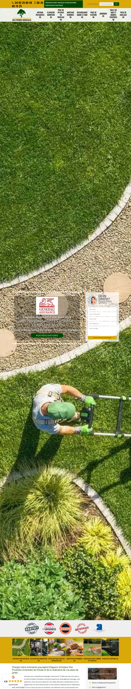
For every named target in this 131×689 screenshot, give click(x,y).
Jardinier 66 (103, 14)
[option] (65, 344)
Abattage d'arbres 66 (70, 15)
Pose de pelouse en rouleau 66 (60, 15)
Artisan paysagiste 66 (40, 15)
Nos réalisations (47, 335)
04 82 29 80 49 (22, 2)
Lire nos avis (13, 684)
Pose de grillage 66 (123, 15)
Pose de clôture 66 (93, 15)
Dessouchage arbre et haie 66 (82, 15)
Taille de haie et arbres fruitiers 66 (113, 15)
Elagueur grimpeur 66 (51, 15)
